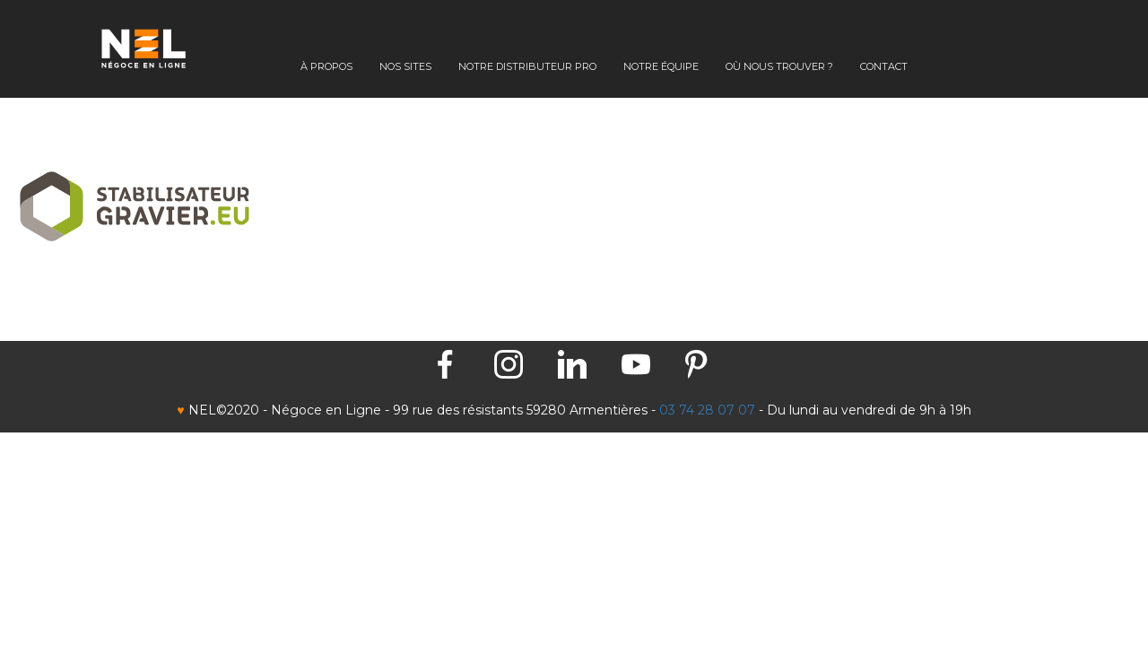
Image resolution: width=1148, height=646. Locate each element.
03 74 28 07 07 (707, 410)
